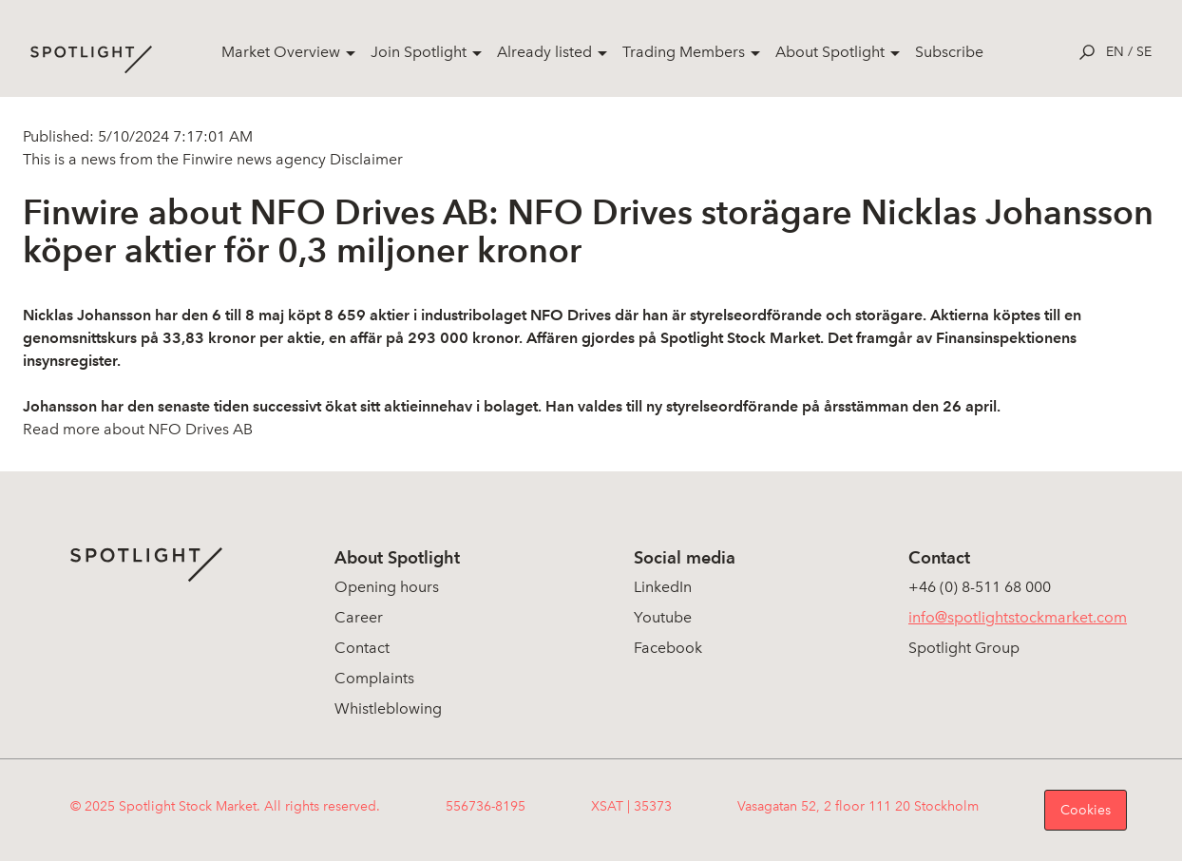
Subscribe (949, 52)
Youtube (663, 617)
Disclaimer (364, 159)
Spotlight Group (964, 648)
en (1115, 52)
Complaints (374, 678)
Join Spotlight (419, 52)
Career (358, 617)
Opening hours (386, 587)
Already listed (544, 52)
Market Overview (280, 52)
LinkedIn (663, 587)
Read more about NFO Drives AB (138, 429)
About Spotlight (830, 52)
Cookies (1085, 810)
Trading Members (683, 52)
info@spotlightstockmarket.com (1017, 617)
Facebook (668, 648)
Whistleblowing (388, 708)
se (1144, 52)
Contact (362, 648)
